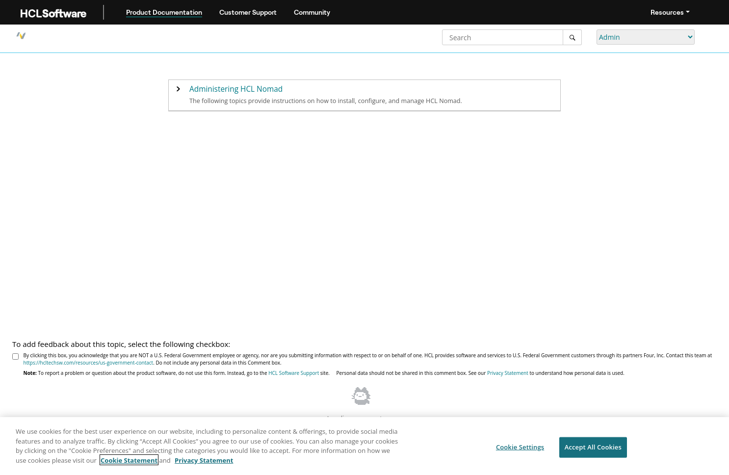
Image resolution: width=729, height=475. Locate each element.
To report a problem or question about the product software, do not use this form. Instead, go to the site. (177, 372)
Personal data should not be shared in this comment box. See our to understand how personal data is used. (481, 372)
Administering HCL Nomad (236, 89)
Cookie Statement (129, 462)
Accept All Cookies (593, 449)
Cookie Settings (520, 449)
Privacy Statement (507, 372)
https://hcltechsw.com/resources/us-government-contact (89, 362)
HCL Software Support (293, 372)
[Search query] (512, 37)
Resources (667, 12)
